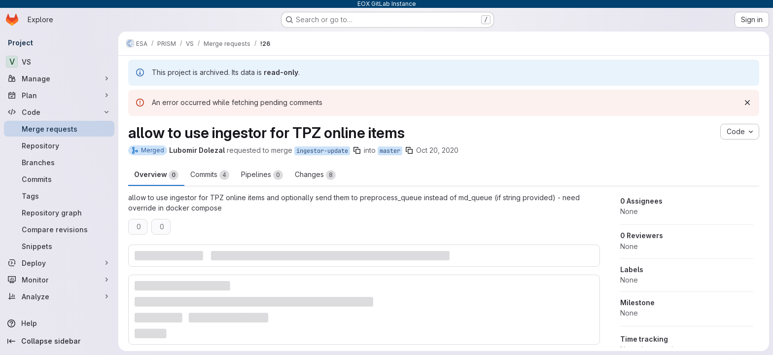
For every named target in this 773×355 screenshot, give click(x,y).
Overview (156, 175)
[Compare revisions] (59, 229)
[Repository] (59, 145)
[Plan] (59, 95)
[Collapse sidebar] (59, 341)
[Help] (59, 323)
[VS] (59, 62)
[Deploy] (59, 263)
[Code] (59, 112)
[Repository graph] (59, 212)
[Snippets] (59, 246)
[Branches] (59, 162)
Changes (315, 175)
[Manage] (59, 78)
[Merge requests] (59, 129)
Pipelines (262, 175)
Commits (209, 175)
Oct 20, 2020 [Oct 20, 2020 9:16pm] (437, 150)
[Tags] (59, 196)
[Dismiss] (747, 102)
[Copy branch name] (357, 150)
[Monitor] (59, 279)
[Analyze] (59, 296)
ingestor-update (322, 151)
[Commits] (59, 179)
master (390, 151)
